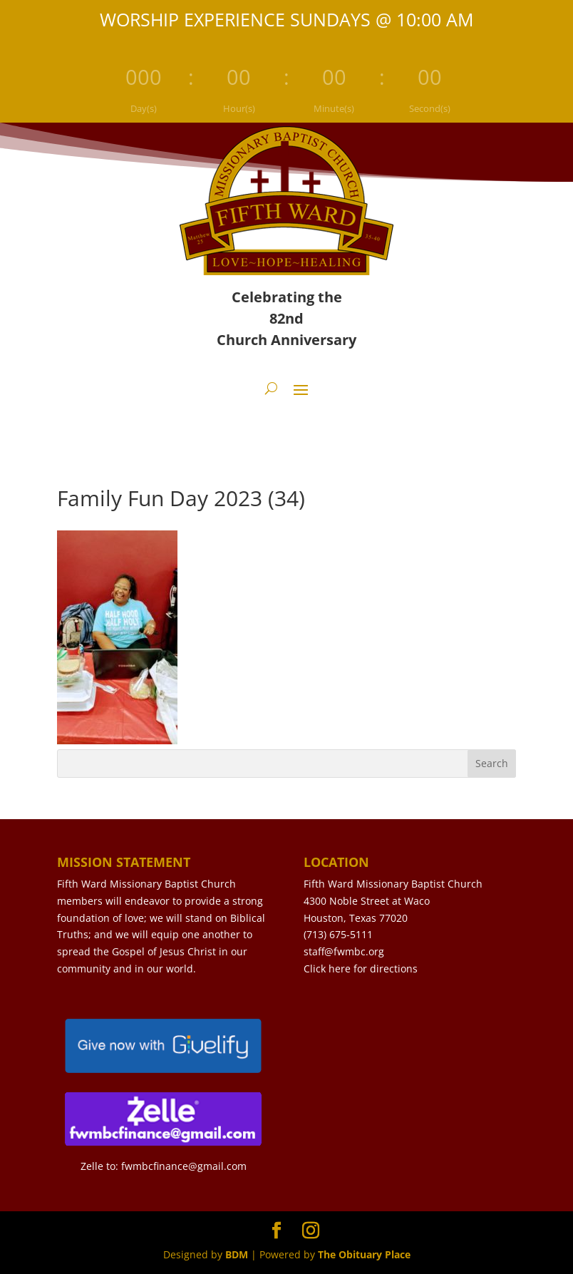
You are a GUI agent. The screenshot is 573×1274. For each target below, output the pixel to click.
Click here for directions (361, 968)
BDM (236, 1254)
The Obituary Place (364, 1254)
